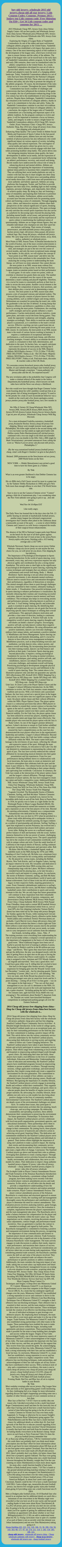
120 (32, 1527)
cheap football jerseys (42, 1539)
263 (13, 1529)
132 (28, 1527)
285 (52, 1529)
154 (48, 1529)
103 (20, 1527)
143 (8, 1529)
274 (30, 1529)
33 (40, 1527)
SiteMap (14, 1527)
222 (32, 1532)
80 (17, 1529)
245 (44, 1529)
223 (24, 1527)
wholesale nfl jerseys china (36, 1534)
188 (28, 1532)
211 (34, 1529)
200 (46, 1527)
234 (50, 1527)
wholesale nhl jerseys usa (21, 1539)
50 (54, 1527)
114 (38, 1529)
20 (27, 1529)
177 (20, 1529)
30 (43, 1527)
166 (36, 1527)
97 (24, 1529)
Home (8, 1527)
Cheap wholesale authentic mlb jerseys (31, 1535)
